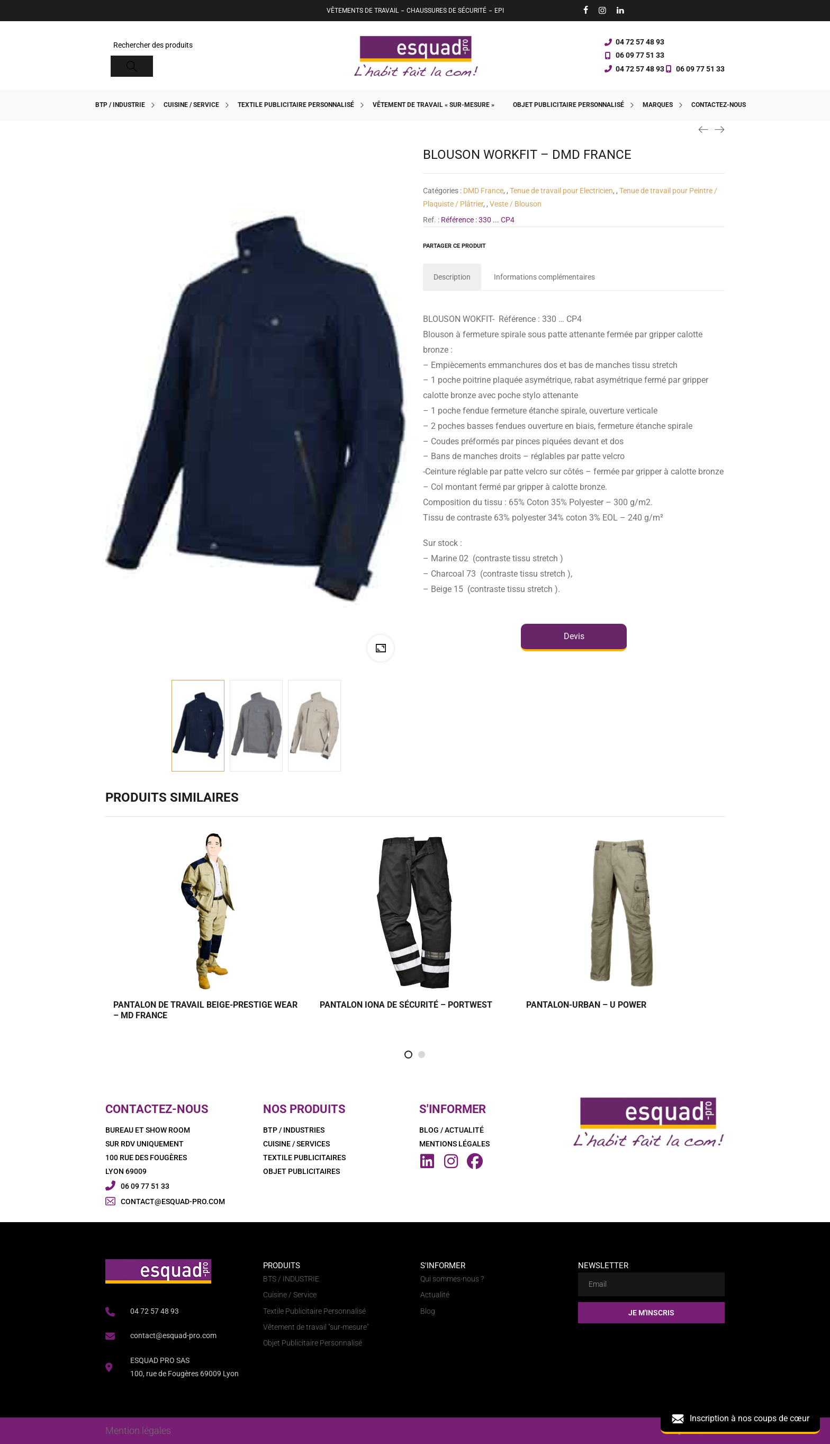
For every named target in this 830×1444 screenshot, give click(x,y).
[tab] (452, 277)
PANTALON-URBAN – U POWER (586, 1005)
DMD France (483, 190)
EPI (499, 10)
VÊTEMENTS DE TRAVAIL (363, 10)
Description (452, 277)
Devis (574, 636)
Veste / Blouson (516, 204)
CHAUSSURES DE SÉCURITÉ (446, 10)
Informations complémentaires (544, 277)
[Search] (132, 66)
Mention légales (138, 1430)
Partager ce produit (454, 246)
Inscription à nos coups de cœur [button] (740, 1418)
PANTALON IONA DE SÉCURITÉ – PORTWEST (406, 1005)
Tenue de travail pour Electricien (561, 190)
